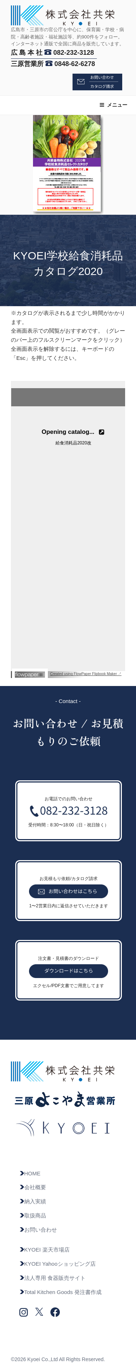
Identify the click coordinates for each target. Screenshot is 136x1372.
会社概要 (32, 1187)
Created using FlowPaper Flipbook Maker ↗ (85, 674)
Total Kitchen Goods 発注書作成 (60, 1292)
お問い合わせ (38, 1230)
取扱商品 (32, 1215)
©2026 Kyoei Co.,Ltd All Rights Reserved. (58, 1359)
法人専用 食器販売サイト (52, 1278)
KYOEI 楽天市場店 (44, 1249)
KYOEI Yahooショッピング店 (57, 1264)
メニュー (113, 105)
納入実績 (32, 1201)
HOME (30, 1173)
